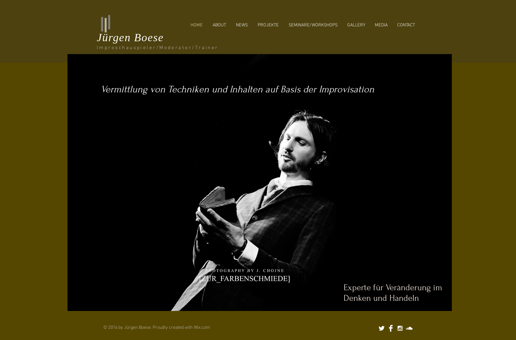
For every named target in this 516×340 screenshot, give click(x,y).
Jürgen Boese (130, 37)
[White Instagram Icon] (400, 328)
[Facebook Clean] (390, 328)
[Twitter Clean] (381, 328)
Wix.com (202, 327)
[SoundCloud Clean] (409, 328)
